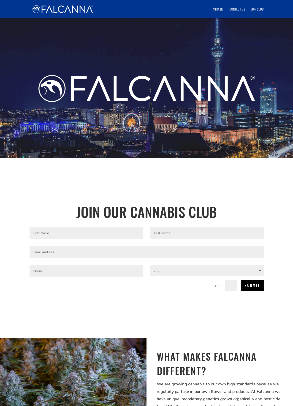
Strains (218, 9)
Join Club (257, 9)
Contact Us (237, 9)
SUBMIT (252, 285)
